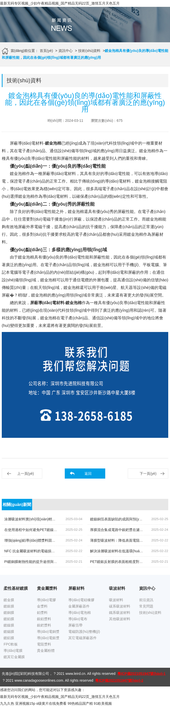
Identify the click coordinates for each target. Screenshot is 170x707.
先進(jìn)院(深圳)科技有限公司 (25, 674)
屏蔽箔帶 (75, 625)
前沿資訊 (146, 600)
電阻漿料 (44, 644)
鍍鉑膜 (9, 619)
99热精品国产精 (80, 703)
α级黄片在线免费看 (51, 703)
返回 (88, 474)
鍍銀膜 (9, 606)
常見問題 (146, 606)
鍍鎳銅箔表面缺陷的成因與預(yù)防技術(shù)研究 (129, 519)
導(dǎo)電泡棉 (79, 613)
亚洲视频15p (25, 703)
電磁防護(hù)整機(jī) (84, 632)
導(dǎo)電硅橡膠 (81, 600)
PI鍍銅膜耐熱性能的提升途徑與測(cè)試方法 (39, 562)
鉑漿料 (42, 613)
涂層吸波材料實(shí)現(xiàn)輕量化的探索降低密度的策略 (49, 519)
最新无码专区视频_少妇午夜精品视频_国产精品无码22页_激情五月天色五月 (60, 3)
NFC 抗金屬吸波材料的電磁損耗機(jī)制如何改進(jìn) (45, 551)
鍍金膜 (9, 600)
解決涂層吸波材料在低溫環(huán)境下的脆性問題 (128, 551)
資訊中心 (65, 51)
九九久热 (7, 703)
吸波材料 (116, 600)
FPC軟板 (11, 644)
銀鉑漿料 (44, 619)
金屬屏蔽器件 (79, 606)
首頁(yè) (46, 51)
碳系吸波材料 (119, 606)
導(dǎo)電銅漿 (48, 632)
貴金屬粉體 (46, 651)
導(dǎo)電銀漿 (48, 638)
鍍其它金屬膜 (14, 657)
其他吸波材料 (119, 619)
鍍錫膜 (9, 632)
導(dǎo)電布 (77, 619)
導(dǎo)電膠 (46, 600)
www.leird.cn (76, 674)
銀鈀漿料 (44, 625)
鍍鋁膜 (9, 638)
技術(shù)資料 (89, 51)
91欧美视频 (103, 703)
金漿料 (42, 606)
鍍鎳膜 (9, 625)
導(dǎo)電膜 (13, 651)
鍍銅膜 (9, 613)
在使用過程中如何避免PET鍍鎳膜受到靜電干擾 (41, 530)
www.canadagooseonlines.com (38, 680)
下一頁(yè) (148, 474)
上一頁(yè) (25, 474)
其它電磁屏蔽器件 (82, 638)
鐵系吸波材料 (119, 613)
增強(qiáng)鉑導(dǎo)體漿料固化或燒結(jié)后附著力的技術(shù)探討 (58, 540)
